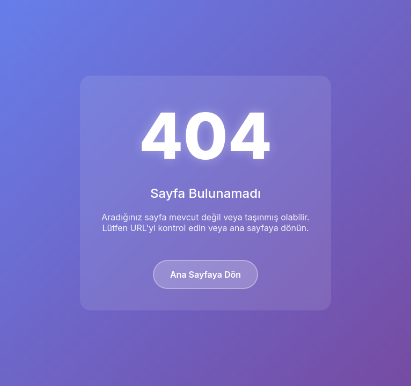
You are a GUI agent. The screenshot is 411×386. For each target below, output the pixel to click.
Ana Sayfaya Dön (205, 274)
